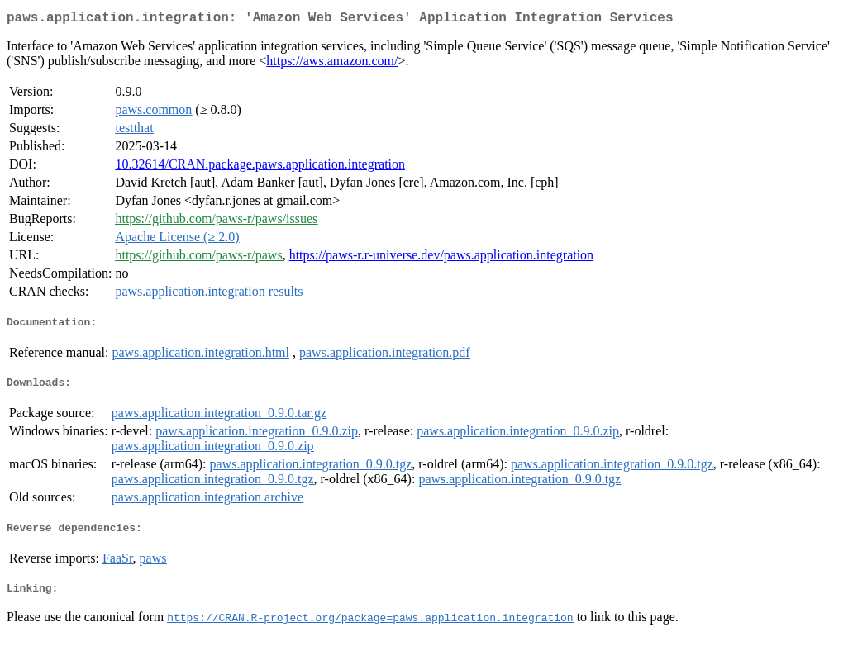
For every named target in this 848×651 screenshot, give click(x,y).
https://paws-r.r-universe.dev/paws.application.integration (441, 258)
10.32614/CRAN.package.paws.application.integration (260, 167)
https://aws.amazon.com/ (332, 64)
